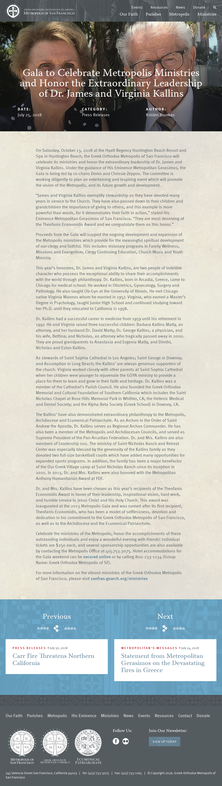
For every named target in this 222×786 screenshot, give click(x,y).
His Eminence (84, 715)
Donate (199, 7)
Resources (159, 7)
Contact (185, 715)
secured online (96, 556)
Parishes (153, 14)
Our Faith (129, 14)
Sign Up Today (165, 741)
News (180, 7)
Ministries (206, 14)
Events (137, 7)
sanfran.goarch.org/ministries (119, 578)
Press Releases (96, 114)
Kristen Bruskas (160, 114)
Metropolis (179, 14)
